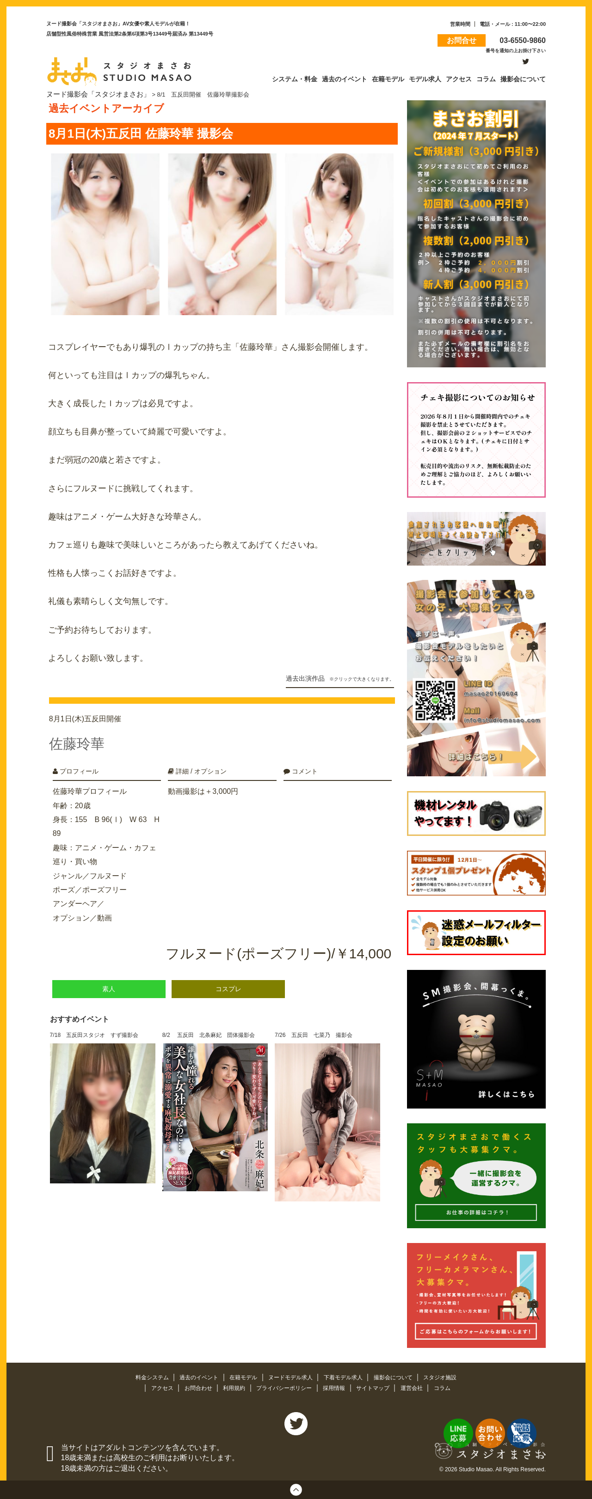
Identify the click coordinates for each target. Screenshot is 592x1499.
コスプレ (228, 978)
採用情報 (337, 1386)
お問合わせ (193, 1386)
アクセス (154, 1386)
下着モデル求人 (347, 1375)
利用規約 (231, 1386)
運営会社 (419, 1386)
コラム (451, 1386)
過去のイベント (194, 1375)
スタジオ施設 (450, 1375)
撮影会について (400, 1375)
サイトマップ (378, 1386)
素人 (108, 978)
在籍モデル (241, 1375)
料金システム (143, 1375)
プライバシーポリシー (284, 1386)
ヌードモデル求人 (291, 1375)
